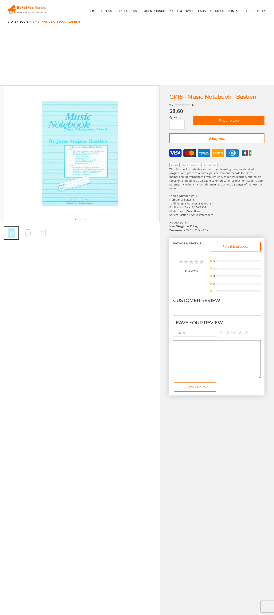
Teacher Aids (209, 164)
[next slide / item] (157, 153)
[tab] (75, 218)
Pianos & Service (181, 11)
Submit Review (195, 387)
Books (24, 21)
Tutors (106, 11)
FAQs (202, 11)
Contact (234, 11)
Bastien (174, 164)
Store (261, 11)
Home (92, 11)
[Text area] (217, 359)
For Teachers (126, 11)
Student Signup (153, 11)
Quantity (175, 117)
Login (249, 11)
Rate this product (235, 246)
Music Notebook (190, 164)
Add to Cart (229, 119)
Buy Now (217, 138)
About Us (216, 11)
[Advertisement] (137, 56)
